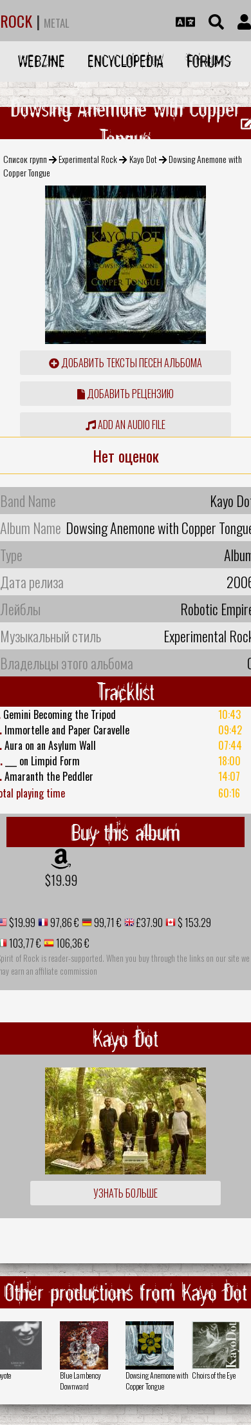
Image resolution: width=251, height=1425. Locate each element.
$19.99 (61, 880)
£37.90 (149, 922)
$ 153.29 (193, 922)
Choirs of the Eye (214, 1375)
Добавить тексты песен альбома (125, 362)
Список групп (25, 159)
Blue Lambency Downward (80, 1381)
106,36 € (71, 943)
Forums (209, 61)
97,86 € (63, 922)
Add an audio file (125, 424)
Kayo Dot (143, 159)
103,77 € (24, 943)
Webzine (41, 61)
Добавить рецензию (125, 393)
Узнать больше (125, 1193)
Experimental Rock (88, 159)
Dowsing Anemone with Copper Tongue (157, 1381)
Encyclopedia (125, 61)
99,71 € (107, 922)
